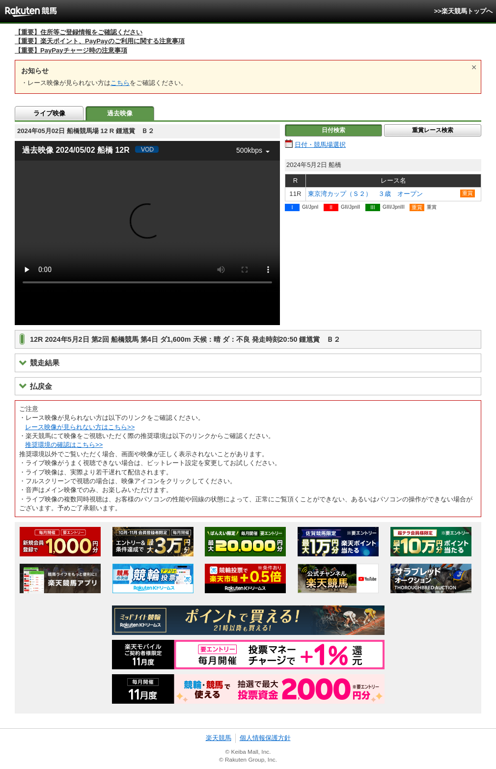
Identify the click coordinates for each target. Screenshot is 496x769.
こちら (120, 82)
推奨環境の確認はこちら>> (64, 444)
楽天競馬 (218, 738)
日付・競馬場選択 (320, 144)
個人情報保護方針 (265, 738)
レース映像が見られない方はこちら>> (80, 427)
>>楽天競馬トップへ (463, 11)
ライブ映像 (49, 113)
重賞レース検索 (432, 130)
